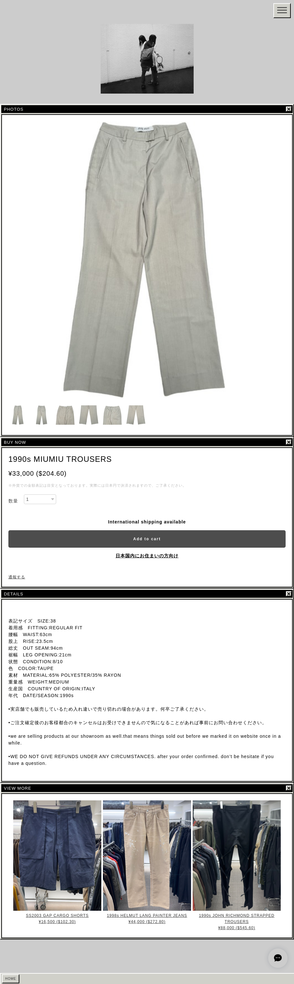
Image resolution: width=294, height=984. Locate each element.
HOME (10, 978)
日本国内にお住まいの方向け (147, 555)
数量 (13, 500)
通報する (16, 577)
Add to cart (147, 539)
